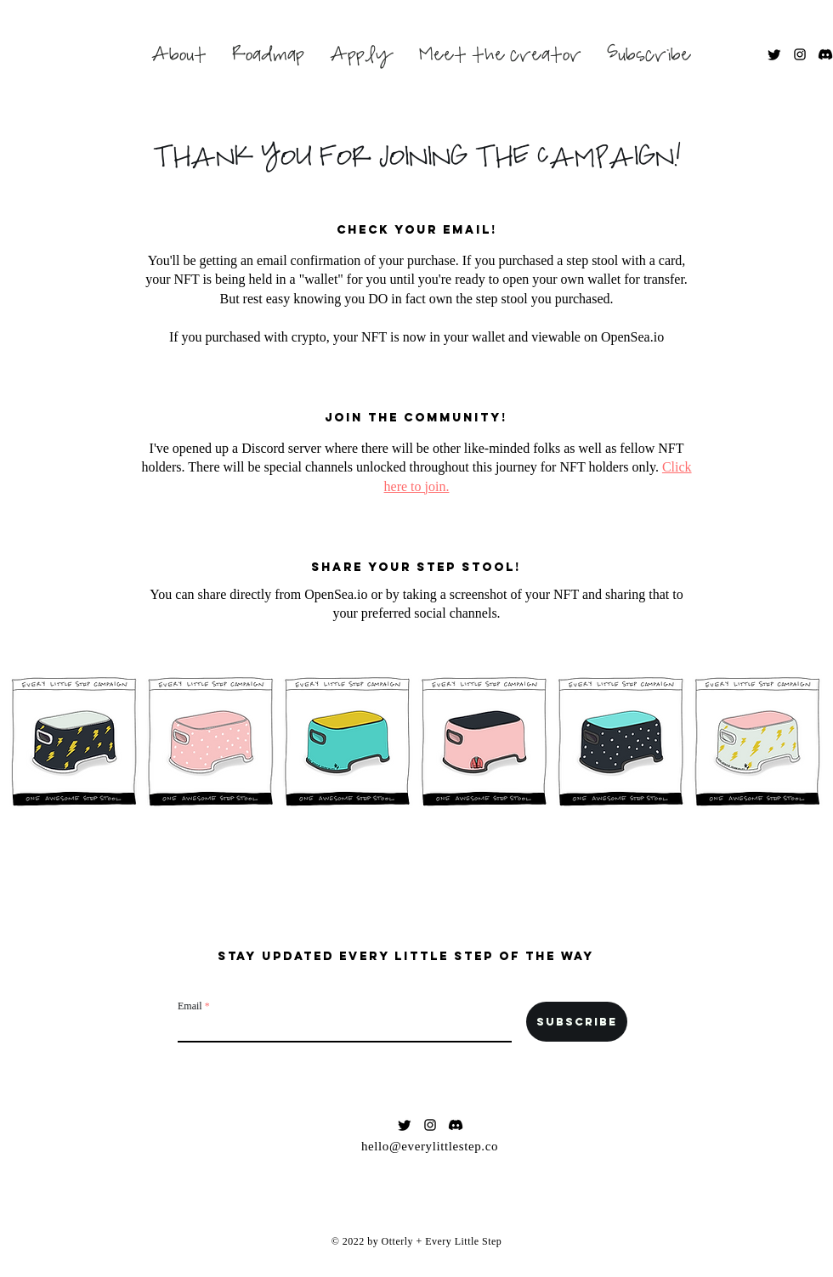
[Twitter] (774, 54)
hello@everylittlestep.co (429, 1146)
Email (190, 1006)
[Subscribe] (576, 1022)
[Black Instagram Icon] (800, 54)
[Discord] (825, 54)
